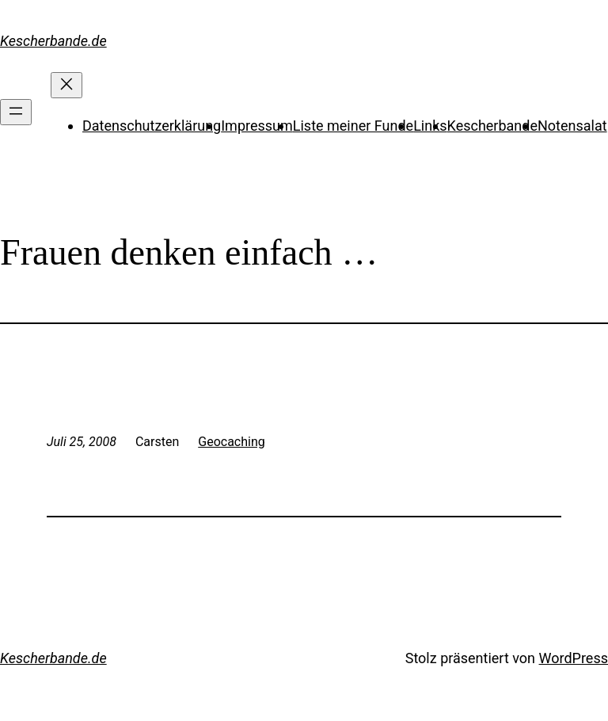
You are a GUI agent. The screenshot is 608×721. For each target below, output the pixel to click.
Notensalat (572, 125)
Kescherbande (492, 125)
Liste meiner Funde (353, 125)
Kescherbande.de (53, 40)
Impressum (257, 125)
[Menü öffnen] (16, 112)
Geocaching (231, 441)
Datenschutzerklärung (151, 125)
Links (429, 125)
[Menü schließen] (66, 85)
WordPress (573, 658)
